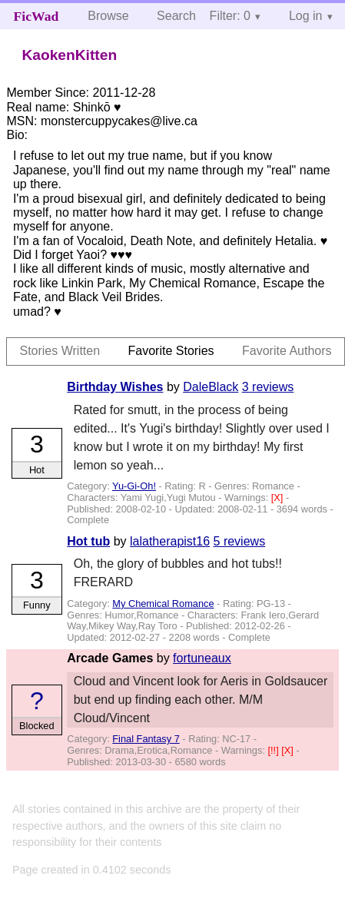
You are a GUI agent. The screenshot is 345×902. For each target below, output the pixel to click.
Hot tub (88, 541)
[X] (278, 497)
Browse (108, 15)
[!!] (274, 750)
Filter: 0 (230, 15)
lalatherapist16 (170, 541)
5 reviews (240, 541)
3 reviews (268, 386)
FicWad (36, 16)
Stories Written (59, 350)
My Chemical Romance (163, 603)
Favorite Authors (287, 350)
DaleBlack (210, 386)
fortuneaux (202, 658)
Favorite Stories (171, 350)
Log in (306, 15)
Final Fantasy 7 (146, 738)
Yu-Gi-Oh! (134, 486)
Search (176, 15)
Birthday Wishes (115, 386)
